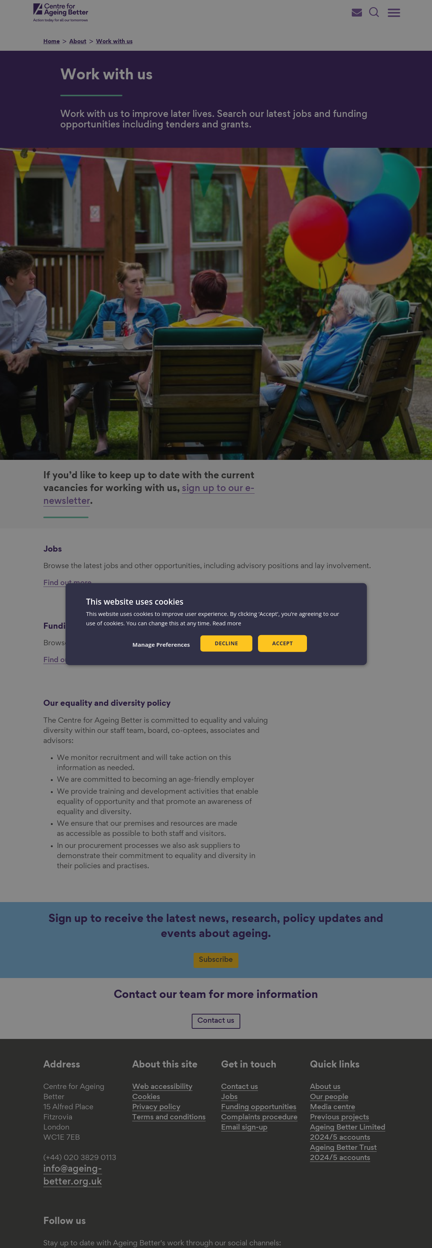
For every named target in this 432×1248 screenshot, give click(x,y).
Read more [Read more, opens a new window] (226, 622)
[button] (161, 644)
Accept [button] (282, 643)
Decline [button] (226, 643)
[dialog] (216, 624)
